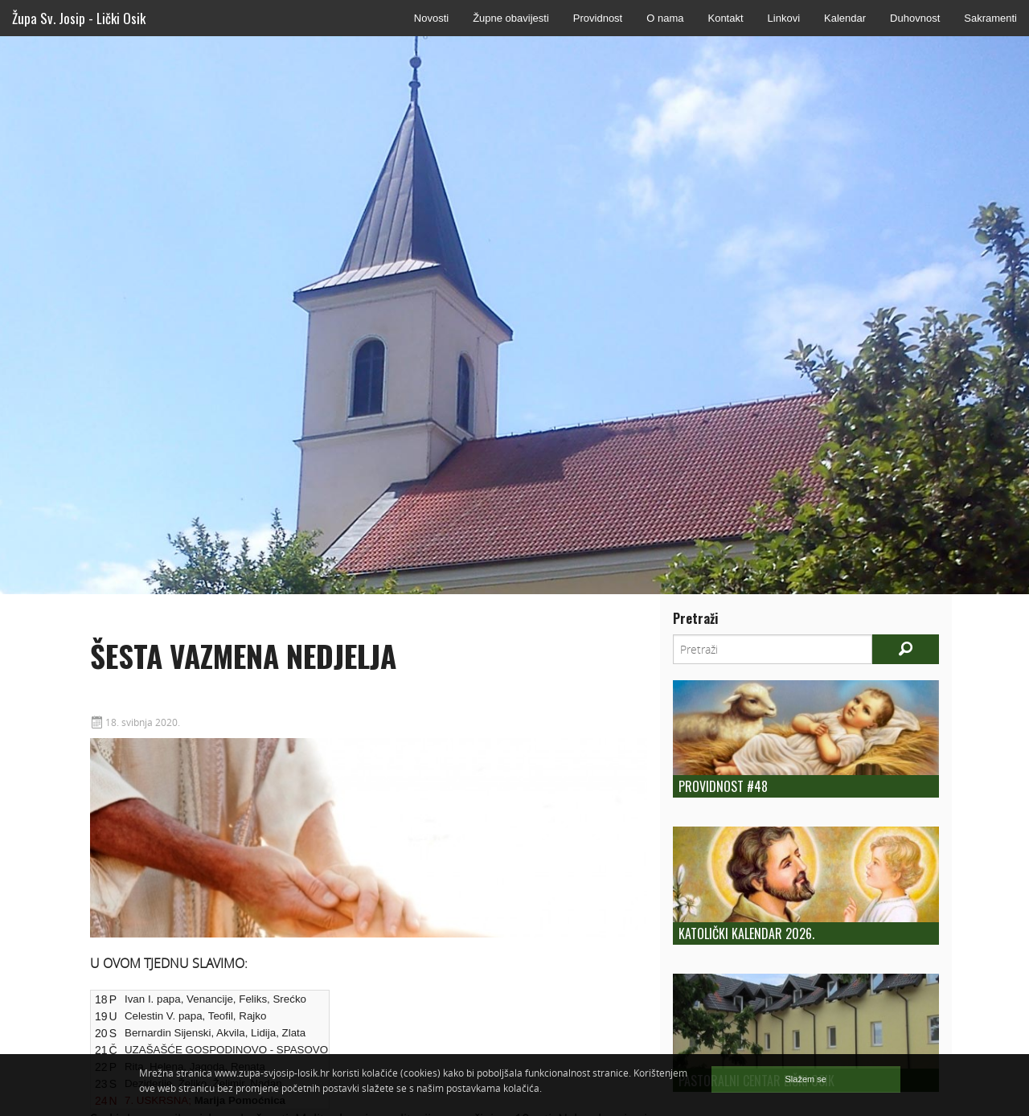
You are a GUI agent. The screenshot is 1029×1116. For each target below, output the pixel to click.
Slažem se (805, 1079)
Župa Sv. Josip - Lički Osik (79, 18)
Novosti (431, 18)
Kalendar (845, 18)
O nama (664, 18)
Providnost (597, 18)
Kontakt (725, 18)
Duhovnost (915, 18)
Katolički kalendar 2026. (746, 933)
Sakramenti (990, 18)
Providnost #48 (723, 786)
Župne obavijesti (511, 18)
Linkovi (784, 18)
